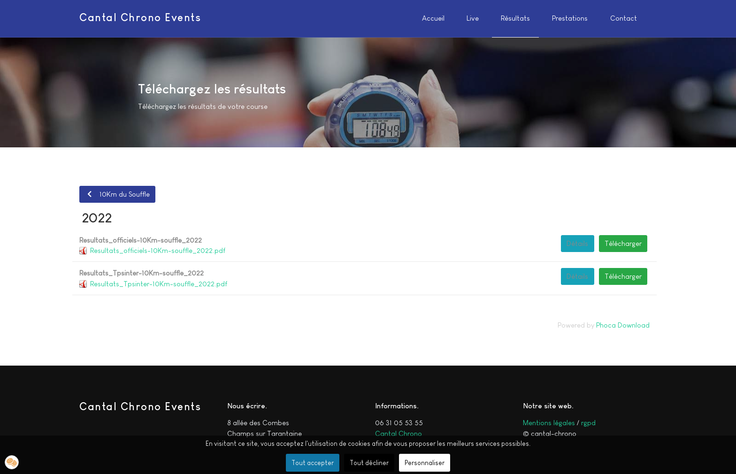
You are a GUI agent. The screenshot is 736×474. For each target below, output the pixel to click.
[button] (12, 462)
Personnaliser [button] (425, 462)
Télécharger (623, 243)
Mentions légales (549, 423)
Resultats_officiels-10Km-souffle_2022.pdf (157, 250)
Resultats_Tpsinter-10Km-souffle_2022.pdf (158, 284)
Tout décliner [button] (369, 462)
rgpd (588, 423)
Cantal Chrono (398, 433)
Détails (577, 243)
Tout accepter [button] (312, 462)
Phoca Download (623, 325)
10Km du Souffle (117, 194)
